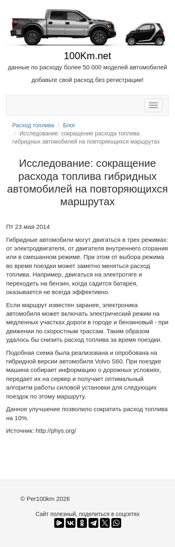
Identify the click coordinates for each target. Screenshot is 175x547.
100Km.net (87, 55)
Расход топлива (33, 125)
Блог (69, 125)
